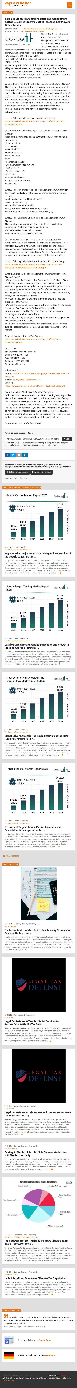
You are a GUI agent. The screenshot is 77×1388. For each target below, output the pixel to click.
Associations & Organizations (25, 1015)
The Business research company (32, 31)
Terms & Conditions (32, 1378)
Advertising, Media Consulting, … (25, 1235)
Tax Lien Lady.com (11, 1148)
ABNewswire (9, 1018)
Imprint (9, 1378)
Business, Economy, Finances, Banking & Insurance (43, 29)
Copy (67, 439)
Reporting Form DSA (63, 1378)
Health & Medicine (21, 547)
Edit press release (41, 472)
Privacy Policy (18, 1378)
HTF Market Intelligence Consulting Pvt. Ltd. (21, 1237)
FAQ (3, 1378)
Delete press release (17, 472)
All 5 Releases (10, 856)
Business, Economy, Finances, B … (26, 924)
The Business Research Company (17, 550)
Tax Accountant (10, 926)
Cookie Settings (8, 1380)
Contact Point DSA (48, 1378)
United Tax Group (11, 1275)
